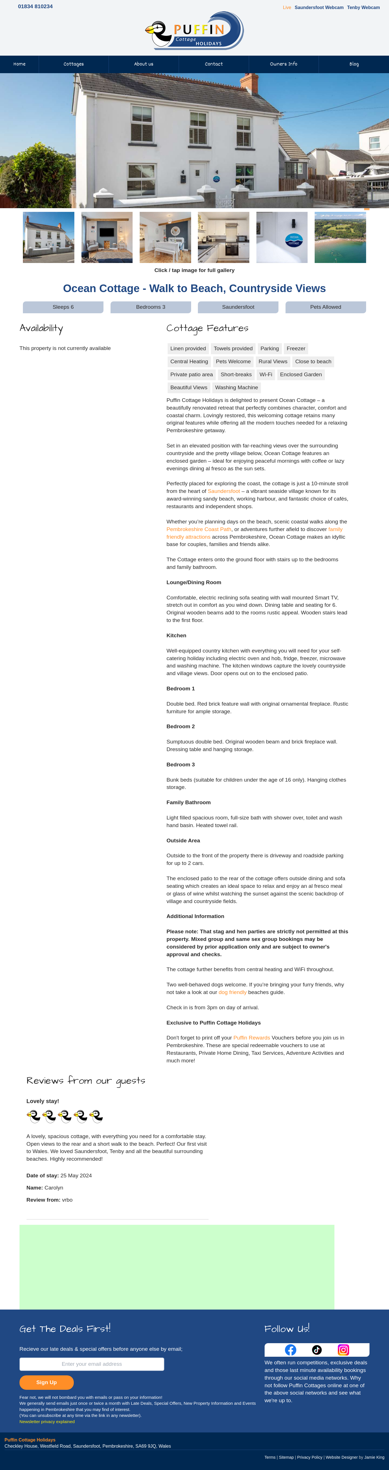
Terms (270, 1457)
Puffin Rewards (253, 1038)
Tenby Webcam (363, 7)
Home (19, 64)
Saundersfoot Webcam (319, 7)
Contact (214, 64)
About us (144, 64)
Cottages (74, 64)
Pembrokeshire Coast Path (199, 529)
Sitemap (286, 1457)
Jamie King (374, 1457)
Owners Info (283, 64)
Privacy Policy (310, 1457)
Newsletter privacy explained (47, 1421)
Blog (354, 64)
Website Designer (342, 1457)
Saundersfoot (224, 491)
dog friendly (233, 992)
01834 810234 (35, 6)
